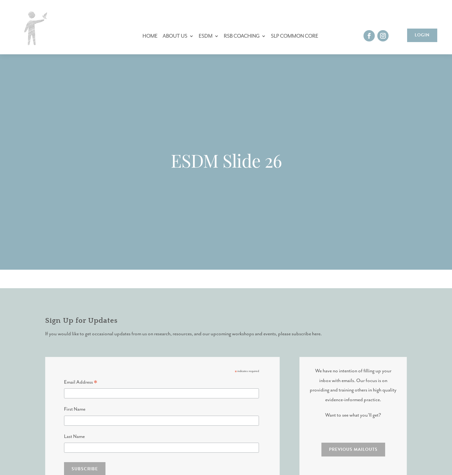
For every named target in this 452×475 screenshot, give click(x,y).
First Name (74, 409)
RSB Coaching (242, 36)
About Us (175, 36)
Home (150, 36)
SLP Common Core (294, 36)
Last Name (74, 437)
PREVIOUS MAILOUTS (353, 449)
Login (422, 35)
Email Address (80, 383)
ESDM (206, 36)
